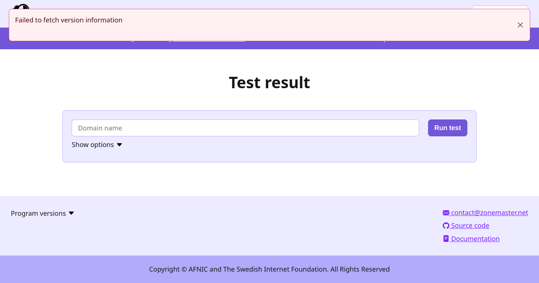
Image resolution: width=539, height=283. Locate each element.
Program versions (38, 213)
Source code (466, 225)
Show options (93, 144)
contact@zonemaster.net (485, 212)
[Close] (520, 25)
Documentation (471, 238)
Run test (447, 128)
